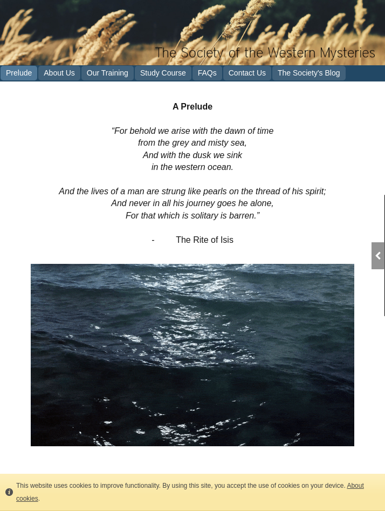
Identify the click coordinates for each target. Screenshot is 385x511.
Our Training (107, 73)
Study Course (163, 73)
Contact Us (247, 73)
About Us (59, 73)
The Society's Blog (309, 73)
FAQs (207, 73)
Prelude (19, 73)
